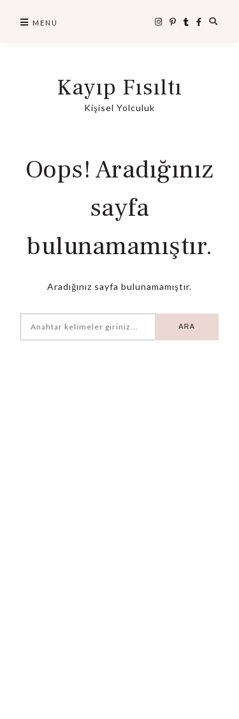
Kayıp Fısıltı (119, 87)
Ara (186, 326)
